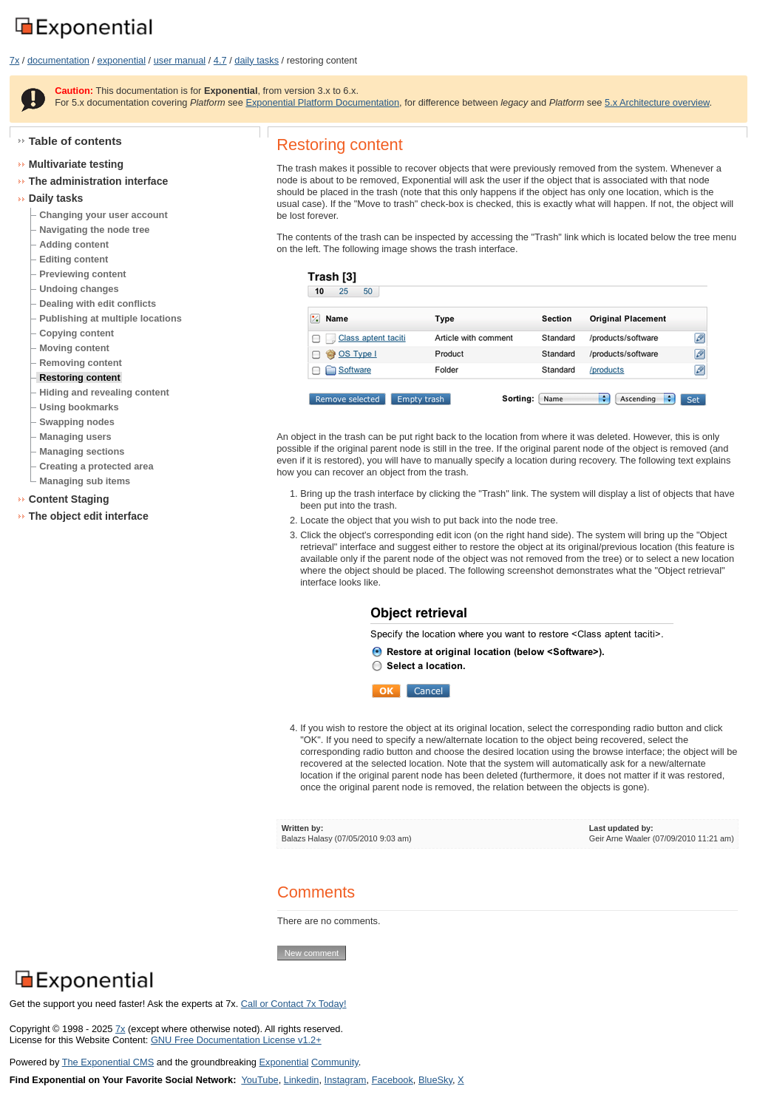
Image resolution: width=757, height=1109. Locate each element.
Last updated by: (621, 828)
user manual (180, 60)
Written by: (303, 828)
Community (335, 1062)
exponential (122, 60)
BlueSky (435, 1079)
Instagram (346, 1079)
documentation (58, 60)
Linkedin (301, 1079)
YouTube (259, 1079)
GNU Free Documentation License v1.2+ (236, 1039)
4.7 (220, 60)
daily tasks (256, 60)
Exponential (283, 1062)
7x (15, 60)
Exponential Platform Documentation (322, 102)
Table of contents (75, 141)
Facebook (392, 1079)
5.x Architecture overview (657, 102)
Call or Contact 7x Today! (294, 1003)
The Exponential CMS (108, 1062)
